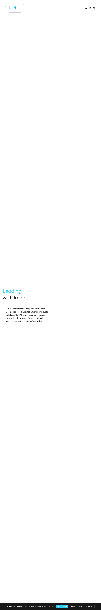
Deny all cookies (76, 606)
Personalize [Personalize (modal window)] (89, 606)
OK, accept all (62, 606)
